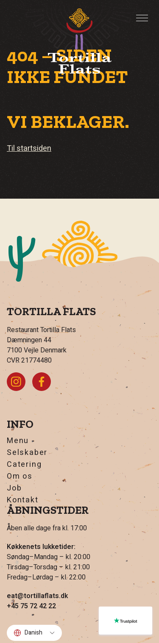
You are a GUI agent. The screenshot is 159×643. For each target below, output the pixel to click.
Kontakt (23, 500)
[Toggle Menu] (142, 18)
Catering (24, 464)
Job (14, 488)
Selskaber (27, 453)
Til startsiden (29, 148)
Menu (18, 441)
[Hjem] (80, 41)
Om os (20, 476)
